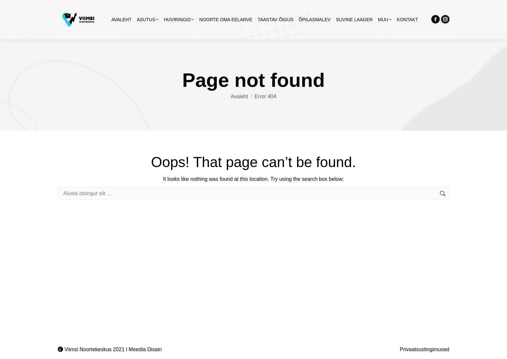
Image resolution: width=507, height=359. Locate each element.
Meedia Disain (145, 349)
